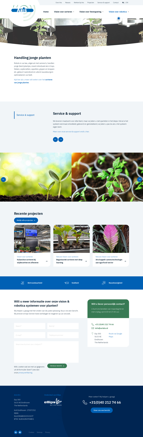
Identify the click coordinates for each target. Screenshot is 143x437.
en (127, 3)
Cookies (31, 432)
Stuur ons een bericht (102, 410)
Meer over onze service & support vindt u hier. (71, 131)
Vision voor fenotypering (90, 11)
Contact (116, 3)
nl (123, 3)
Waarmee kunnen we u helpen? (29, 344)
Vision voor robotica (118, 11)
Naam (18, 326)
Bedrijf (51, 326)
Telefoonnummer (56, 335)
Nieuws (67, 3)
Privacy (47, 432)
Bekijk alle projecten (25, 220)
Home (46, 11)
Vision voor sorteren (63, 11)
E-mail (19, 335)
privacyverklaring (25, 373)
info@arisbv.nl (101, 328)
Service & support (103, 3)
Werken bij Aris (79, 3)
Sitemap (39, 432)
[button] (55, 139)
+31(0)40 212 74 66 (105, 402)
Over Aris (59, 3)
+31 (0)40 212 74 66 (104, 324)
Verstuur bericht (56, 366)
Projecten (90, 3)
